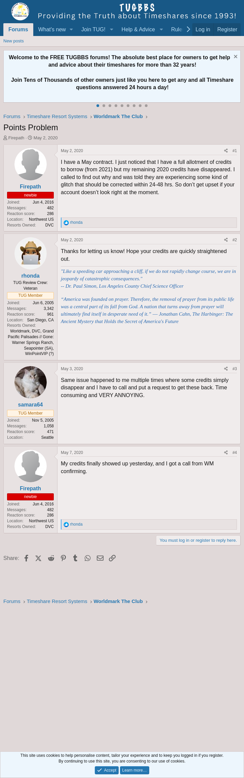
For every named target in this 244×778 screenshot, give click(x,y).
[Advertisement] (122, 676)
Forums (18, 29)
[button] (71, 29)
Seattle (47, 437)
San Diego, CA (40, 320)
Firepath (16, 137)
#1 (235, 150)
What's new (52, 29)
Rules (178, 29)
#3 (235, 368)
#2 (235, 240)
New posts (13, 40)
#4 (235, 452)
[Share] (226, 151)
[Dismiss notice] (235, 57)
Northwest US (41, 219)
